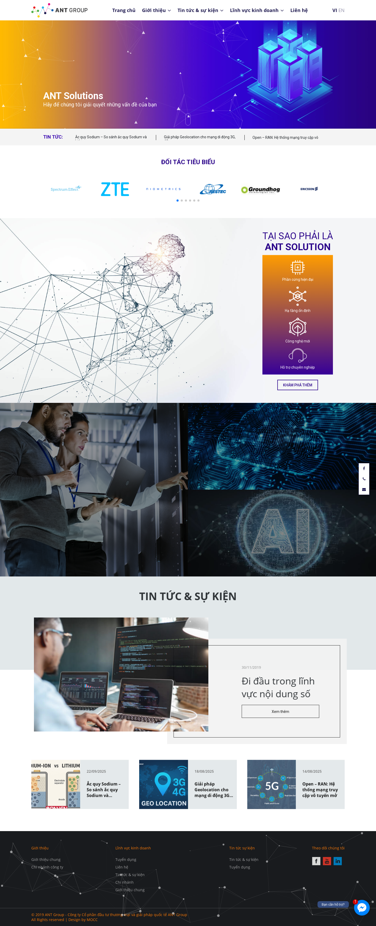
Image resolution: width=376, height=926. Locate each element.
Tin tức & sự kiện (198, 10)
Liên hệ (299, 10)
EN (341, 10)
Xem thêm (300, 712)
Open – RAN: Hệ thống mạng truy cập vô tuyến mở (285, 139)
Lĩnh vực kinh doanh (254, 10)
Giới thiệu (154, 10)
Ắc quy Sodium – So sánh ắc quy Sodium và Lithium (111, 139)
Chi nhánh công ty (47, 867)
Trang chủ (124, 10)
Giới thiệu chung (46, 859)
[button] (178, 200)
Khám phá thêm (297, 385)
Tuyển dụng (125, 859)
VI (334, 10)
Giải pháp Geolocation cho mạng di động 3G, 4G (200, 139)
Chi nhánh (124, 882)
